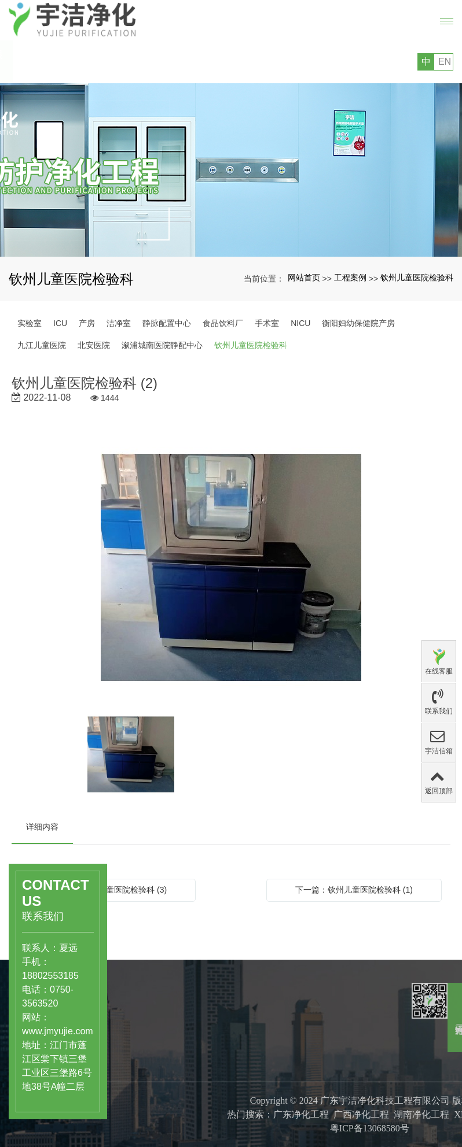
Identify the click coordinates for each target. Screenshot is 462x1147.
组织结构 (208, 1123)
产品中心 (145, 1032)
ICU (60, 323)
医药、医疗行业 (152, 1057)
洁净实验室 (144, 1081)
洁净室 (119, 323)
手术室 (267, 323)
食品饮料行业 (148, 1069)
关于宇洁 (212, 1074)
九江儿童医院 (41, 345)
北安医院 (94, 345)
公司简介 (208, 1099)
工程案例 (350, 277)
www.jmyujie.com (38, 1031)
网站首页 (304, 277)
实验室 (29, 323)
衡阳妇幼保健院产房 (358, 323)
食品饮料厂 (223, 323)
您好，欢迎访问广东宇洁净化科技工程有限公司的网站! (113, 62)
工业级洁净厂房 (152, 1093)
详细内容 (42, 826)
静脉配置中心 (166, 323)
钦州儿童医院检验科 (416, 277)
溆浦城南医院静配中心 (162, 345)
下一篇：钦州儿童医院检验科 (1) (354, 889)
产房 (87, 323)
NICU (300, 323)
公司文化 (208, 1111)
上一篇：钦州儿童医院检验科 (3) (108, 889)
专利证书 (208, 1136)
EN (444, 61)
